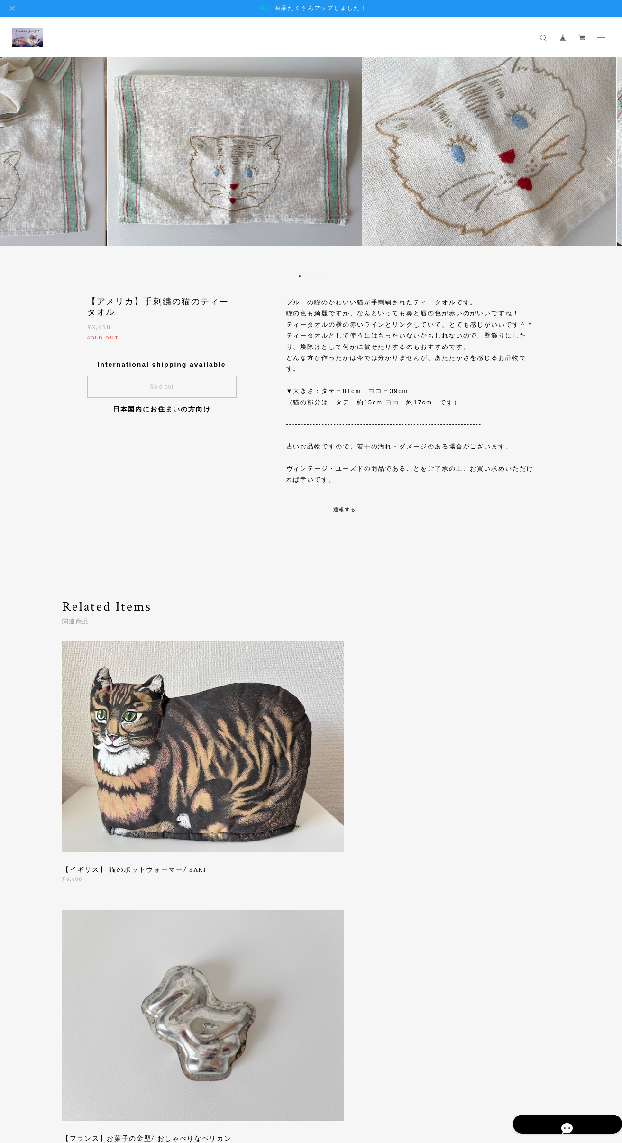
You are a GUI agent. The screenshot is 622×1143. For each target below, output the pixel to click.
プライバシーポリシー (109, 1090)
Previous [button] (14, 161)
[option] (311, 161)
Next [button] (608, 161)
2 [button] (306, 276)
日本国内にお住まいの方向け (162, 409)
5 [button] (324, 276)
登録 (486, 974)
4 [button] (318, 276)
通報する (344, 509)
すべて (92, 857)
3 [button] (312, 276)
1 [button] (300, 276)
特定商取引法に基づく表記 (181, 1090)
